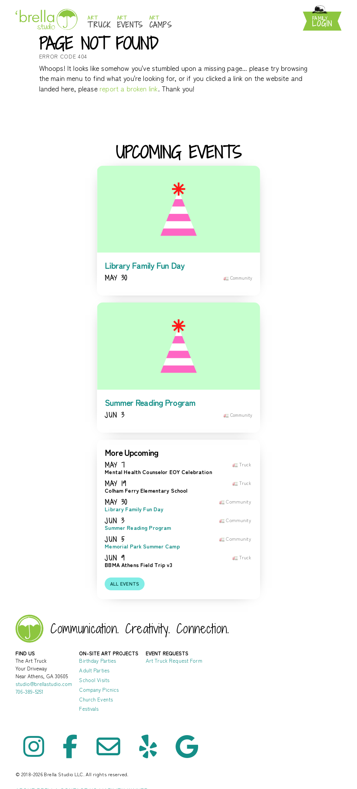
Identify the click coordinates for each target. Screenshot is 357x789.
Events (130, 22)
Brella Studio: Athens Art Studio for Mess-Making (47, 19)
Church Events (96, 699)
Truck (99, 22)
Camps (160, 22)
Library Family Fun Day (145, 265)
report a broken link (129, 88)
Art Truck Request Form (174, 660)
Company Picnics (99, 689)
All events (125, 583)
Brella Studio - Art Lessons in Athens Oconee (29, 628)
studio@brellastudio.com (44, 684)
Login (322, 22)
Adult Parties (94, 670)
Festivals (88, 708)
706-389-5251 (29, 691)
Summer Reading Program (150, 402)
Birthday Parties (97, 660)
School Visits (94, 680)
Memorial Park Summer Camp (142, 546)
